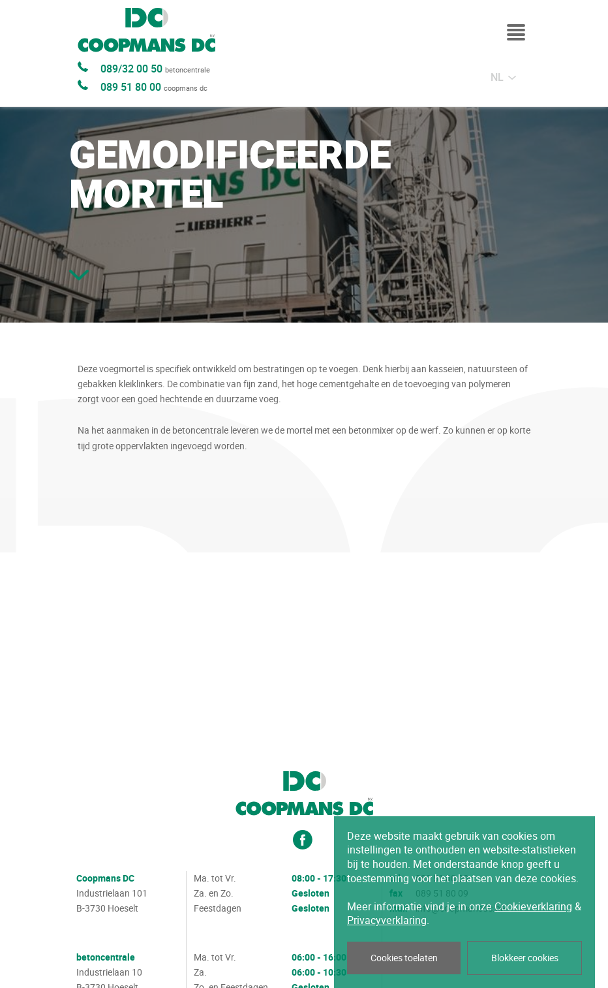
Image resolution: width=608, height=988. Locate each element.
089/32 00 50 (155, 69)
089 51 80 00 (153, 87)
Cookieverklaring (533, 906)
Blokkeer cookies (524, 957)
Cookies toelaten (404, 957)
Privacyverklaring (387, 920)
